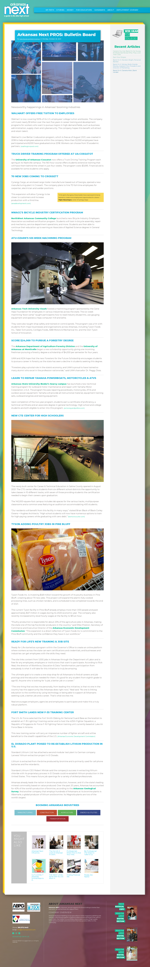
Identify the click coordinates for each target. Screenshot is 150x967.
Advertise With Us (20, 937)
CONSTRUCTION (47, 813)
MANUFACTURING (25, 813)
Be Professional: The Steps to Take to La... (90, 852)
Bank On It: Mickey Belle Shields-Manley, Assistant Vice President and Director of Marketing (126, 66)
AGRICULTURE (67, 813)
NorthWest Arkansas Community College (33, 218)
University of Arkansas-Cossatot (33, 160)
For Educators (84, 10)
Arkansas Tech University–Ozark (29, 309)
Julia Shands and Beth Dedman (30, 39)
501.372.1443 (23, 927)
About (110, 10)
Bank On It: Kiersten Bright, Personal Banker (127, 61)
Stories (60, 10)
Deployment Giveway (127, 10)
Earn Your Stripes (119, 57)
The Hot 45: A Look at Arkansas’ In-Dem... (56, 852)
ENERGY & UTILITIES (88, 813)
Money (70, 10)
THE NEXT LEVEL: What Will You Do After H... (56, 876)
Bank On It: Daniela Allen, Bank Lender (125, 71)
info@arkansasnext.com (26, 930)
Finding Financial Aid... (73, 876)
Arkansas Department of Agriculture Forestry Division (45, 346)
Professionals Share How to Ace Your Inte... (74, 852)
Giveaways (99, 10)
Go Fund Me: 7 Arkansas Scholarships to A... (38, 877)
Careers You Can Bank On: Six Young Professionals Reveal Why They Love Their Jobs (127, 52)
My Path (50, 10)
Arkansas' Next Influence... (37, 852)
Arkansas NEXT (54, 907)
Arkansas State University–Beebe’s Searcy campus (38, 384)
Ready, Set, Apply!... (88, 876)
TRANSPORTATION (57, 819)
